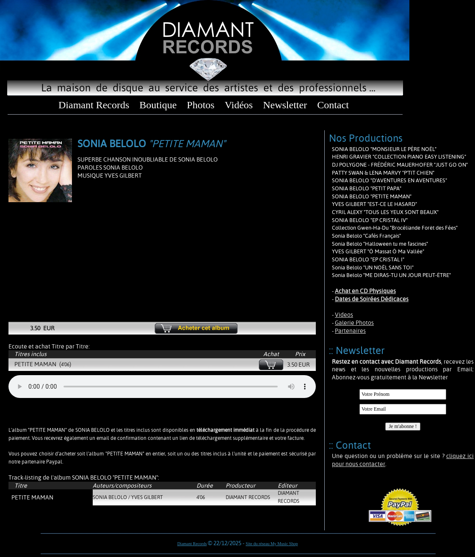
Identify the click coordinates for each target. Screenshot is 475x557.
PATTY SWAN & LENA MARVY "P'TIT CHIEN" (383, 173)
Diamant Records (93, 104)
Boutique (158, 104)
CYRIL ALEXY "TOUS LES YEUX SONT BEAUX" (385, 212)
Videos (344, 314)
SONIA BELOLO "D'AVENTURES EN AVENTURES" (389, 180)
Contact (333, 104)
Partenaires (350, 330)
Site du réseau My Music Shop (272, 543)
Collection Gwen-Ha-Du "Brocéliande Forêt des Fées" (395, 228)
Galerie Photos (354, 322)
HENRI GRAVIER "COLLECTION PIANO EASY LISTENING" (399, 157)
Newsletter (285, 104)
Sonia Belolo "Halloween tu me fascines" (380, 244)
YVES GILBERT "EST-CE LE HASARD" (374, 204)
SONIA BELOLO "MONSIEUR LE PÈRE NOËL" (384, 149)
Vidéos (239, 104)
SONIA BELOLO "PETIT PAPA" (366, 188)
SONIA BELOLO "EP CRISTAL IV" (370, 220)
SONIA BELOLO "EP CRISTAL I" (368, 259)
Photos (200, 104)
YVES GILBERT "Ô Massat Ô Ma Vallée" (378, 251)
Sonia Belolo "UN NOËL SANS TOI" (373, 267)
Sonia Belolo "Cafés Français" (366, 236)
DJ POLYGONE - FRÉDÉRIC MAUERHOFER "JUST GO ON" (400, 165)
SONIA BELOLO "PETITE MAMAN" (371, 196)
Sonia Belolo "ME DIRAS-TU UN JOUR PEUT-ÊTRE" (391, 275)
